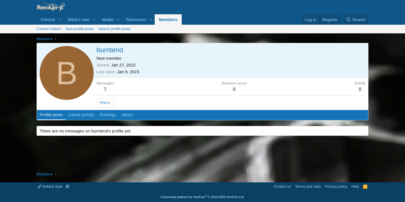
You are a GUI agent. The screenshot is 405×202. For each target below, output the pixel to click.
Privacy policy (336, 186)
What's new (78, 19)
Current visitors (49, 29)
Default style (51, 186)
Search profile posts (114, 29)
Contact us (282, 186)
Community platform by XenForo (202, 197)
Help (355, 186)
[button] (60, 19)
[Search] (355, 19)
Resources (136, 19)
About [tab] (127, 114)
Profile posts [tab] (51, 114)
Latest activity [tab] (81, 114)
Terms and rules (308, 186)
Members (168, 19)
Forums (48, 19)
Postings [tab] (108, 114)
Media (108, 19)
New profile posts (80, 29)
